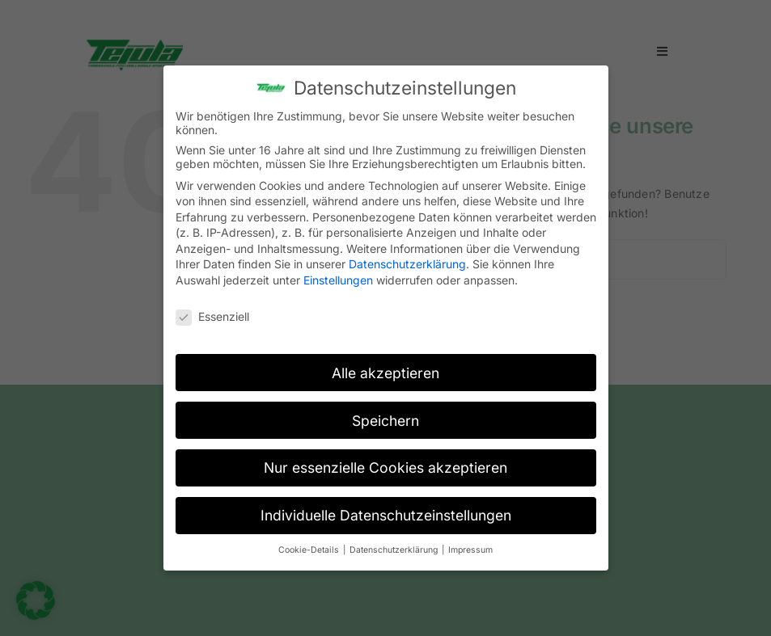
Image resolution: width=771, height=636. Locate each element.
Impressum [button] (470, 543)
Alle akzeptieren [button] (385, 365)
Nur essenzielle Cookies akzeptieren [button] (385, 461)
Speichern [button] (385, 413)
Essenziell (212, 310)
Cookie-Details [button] (309, 543)
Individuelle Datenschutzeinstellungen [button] (386, 508)
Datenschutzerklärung (407, 257)
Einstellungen (338, 273)
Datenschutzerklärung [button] (394, 543)
